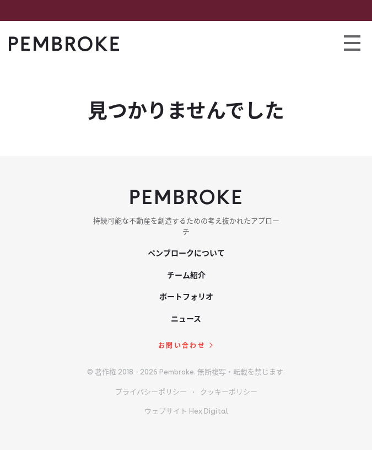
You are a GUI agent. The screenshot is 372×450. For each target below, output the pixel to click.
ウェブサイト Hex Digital (186, 411)
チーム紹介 (186, 275)
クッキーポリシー (228, 392)
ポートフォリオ (186, 296)
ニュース (186, 318)
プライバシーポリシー (151, 392)
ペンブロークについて (186, 253)
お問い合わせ (182, 346)
